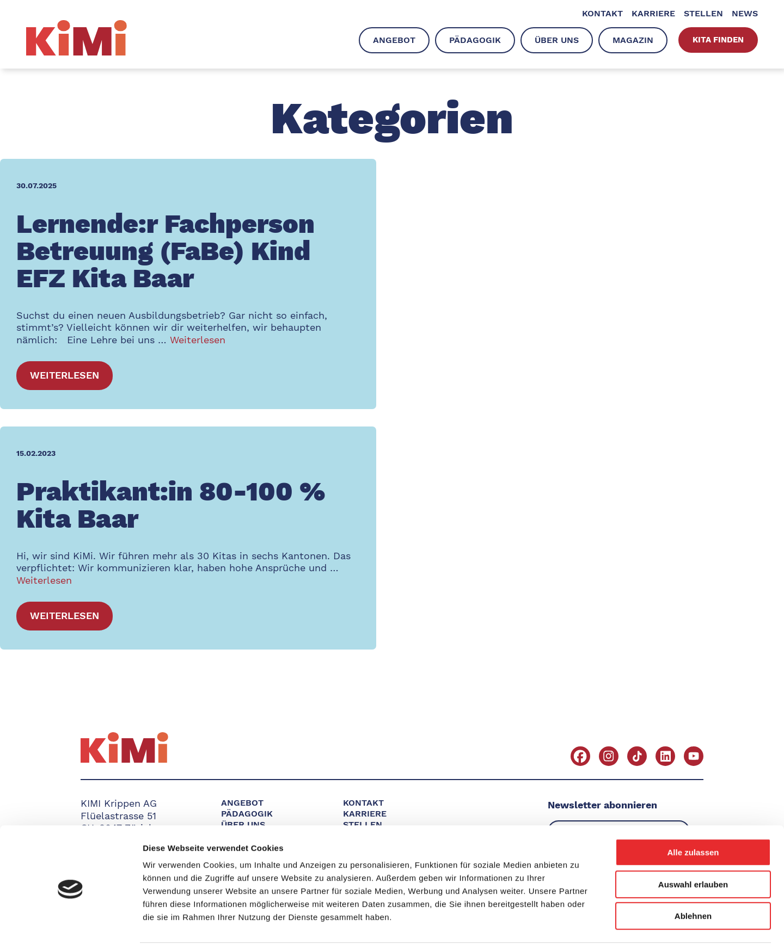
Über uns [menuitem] (557, 40)
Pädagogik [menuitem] (475, 40)
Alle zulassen (693, 819)
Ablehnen (693, 882)
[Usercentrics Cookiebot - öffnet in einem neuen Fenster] (70, 931)
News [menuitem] (745, 13)
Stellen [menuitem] (703, 13)
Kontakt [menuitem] (602, 13)
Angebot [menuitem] (394, 40)
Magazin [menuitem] (632, 40)
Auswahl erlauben (693, 851)
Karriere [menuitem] (653, 13)
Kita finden (718, 40)
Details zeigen (579, 930)
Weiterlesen (197, 339)
